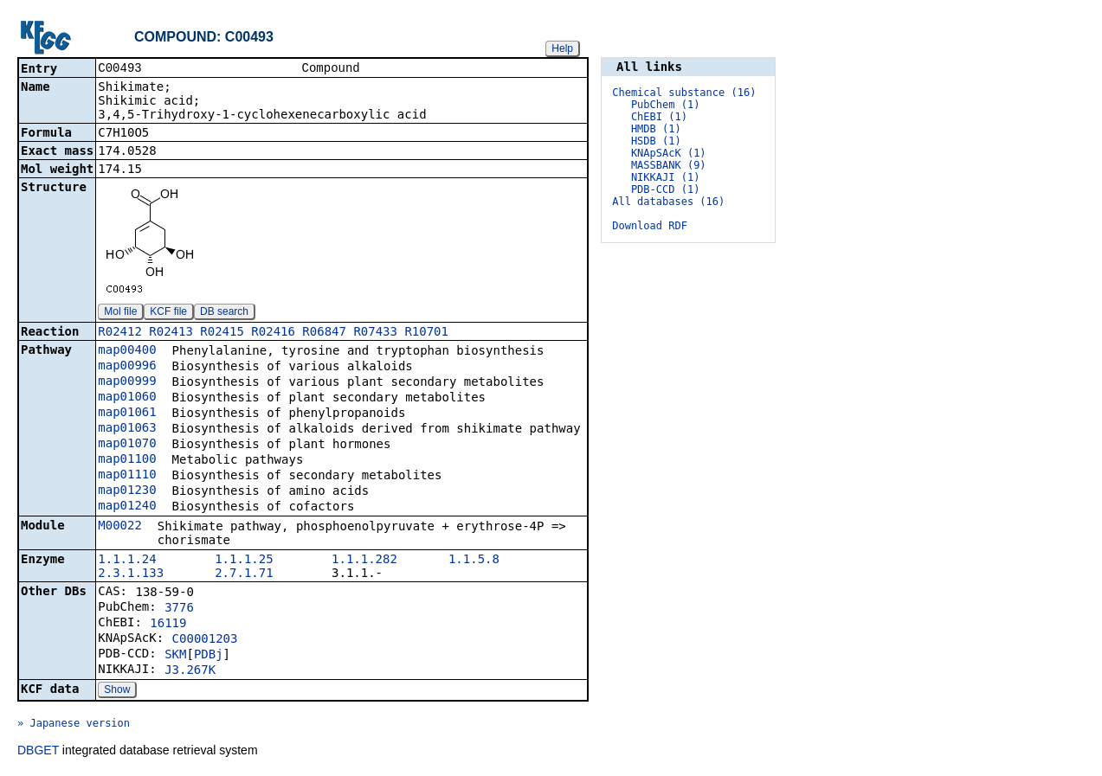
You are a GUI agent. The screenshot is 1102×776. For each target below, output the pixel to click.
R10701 (426, 333)
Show (117, 691)
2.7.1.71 (244, 574)
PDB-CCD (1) (665, 189)
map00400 (127, 351)
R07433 (375, 333)
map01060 (127, 398)
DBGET (38, 752)
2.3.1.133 (131, 574)
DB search (224, 313)
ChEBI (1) (659, 117)
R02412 (120, 333)
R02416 (273, 333)
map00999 (127, 382)
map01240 (127, 507)
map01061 (127, 413)
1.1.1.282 (364, 561)
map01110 (127, 476)
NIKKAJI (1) (665, 177)
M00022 (120, 527)
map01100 (127, 460)
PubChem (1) (665, 105)
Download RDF (649, 226)
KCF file (168, 313)
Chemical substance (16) (684, 93)
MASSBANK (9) (668, 165)
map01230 (127, 491)
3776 (179, 609)
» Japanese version (73, 725)
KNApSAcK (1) (668, 153)
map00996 (127, 367)
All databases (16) (668, 202)
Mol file (120, 313)
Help (562, 48)
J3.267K (190, 671)
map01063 (127, 429)
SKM (175, 656)
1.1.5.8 (473, 561)
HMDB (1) (656, 129)
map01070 (127, 445)
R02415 (222, 333)
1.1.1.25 (244, 561)
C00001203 (205, 640)
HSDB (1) (656, 141)
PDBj (208, 656)
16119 (168, 625)
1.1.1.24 (127, 561)
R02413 (171, 333)
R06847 (324, 333)
